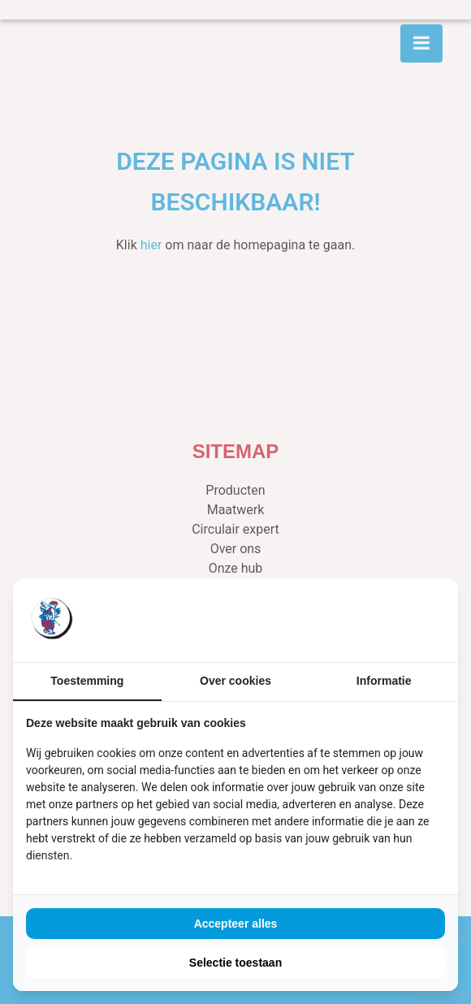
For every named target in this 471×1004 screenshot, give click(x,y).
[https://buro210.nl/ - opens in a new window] (384, 621)
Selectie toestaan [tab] (235, 962)
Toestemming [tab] (86, 680)
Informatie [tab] (384, 680)
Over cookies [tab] (235, 680)
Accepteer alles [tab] (236, 923)
